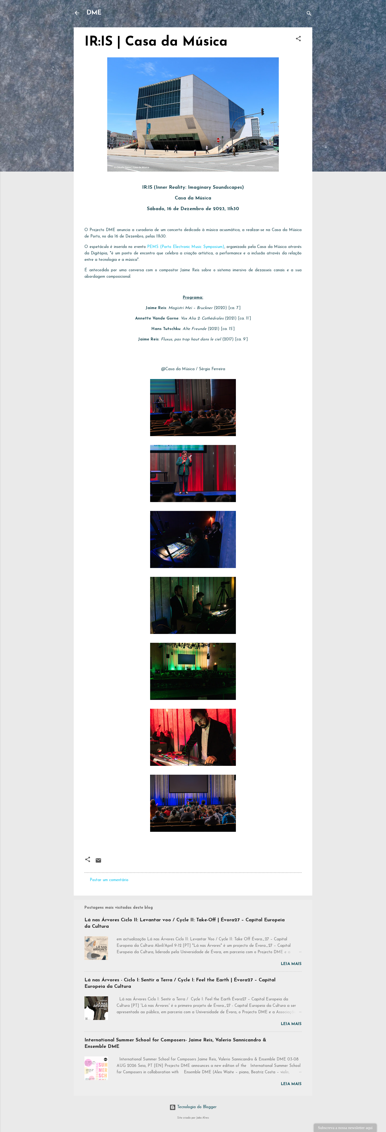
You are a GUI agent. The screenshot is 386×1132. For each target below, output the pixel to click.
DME (94, 13)
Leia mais (291, 964)
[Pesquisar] (309, 14)
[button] (298, 39)
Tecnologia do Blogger (193, 1107)
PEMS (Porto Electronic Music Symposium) (185, 247)
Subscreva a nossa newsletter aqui (345, 1128)
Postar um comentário (109, 880)
